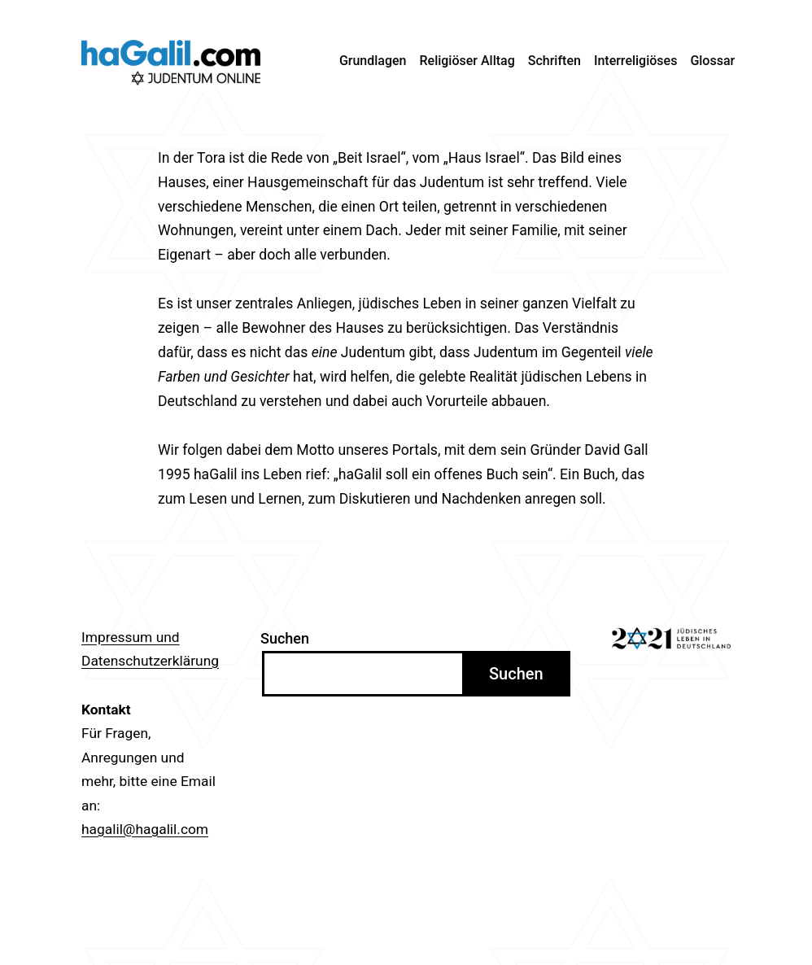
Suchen (284, 638)
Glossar (712, 60)
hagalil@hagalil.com (144, 829)
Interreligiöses (636, 60)
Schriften (554, 60)
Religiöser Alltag (467, 60)
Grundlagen (373, 60)
